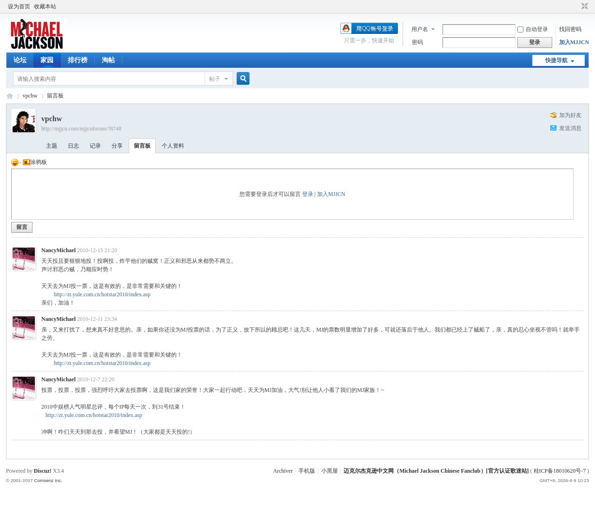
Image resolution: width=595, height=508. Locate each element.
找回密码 (570, 29)
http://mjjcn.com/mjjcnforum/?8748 (81, 128)
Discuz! (43, 471)
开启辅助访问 (576, 6)
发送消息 (570, 128)
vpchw (30, 95)
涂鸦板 (35, 162)
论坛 (19, 60)
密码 (417, 42)
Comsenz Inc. (48, 480)
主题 (51, 146)
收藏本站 (45, 6)
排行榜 (77, 60)
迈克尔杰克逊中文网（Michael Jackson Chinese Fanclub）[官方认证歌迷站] (436, 471)
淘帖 (108, 60)
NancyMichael (58, 250)
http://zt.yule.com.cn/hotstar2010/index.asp (102, 294)
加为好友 (570, 115)
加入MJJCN (574, 42)
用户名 (419, 29)
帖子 (214, 79)
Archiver (283, 471)
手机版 (306, 471)
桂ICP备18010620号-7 (560, 471)
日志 (73, 146)
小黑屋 (329, 471)
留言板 (55, 95)
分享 (117, 146)
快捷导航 (556, 60)
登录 (307, 194)
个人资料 (173, 146)
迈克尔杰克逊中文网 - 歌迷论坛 (9, 96)
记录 (95, 146)
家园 (46, 60)
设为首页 (19, 6)
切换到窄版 (583, 6)
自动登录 (532, 29)
